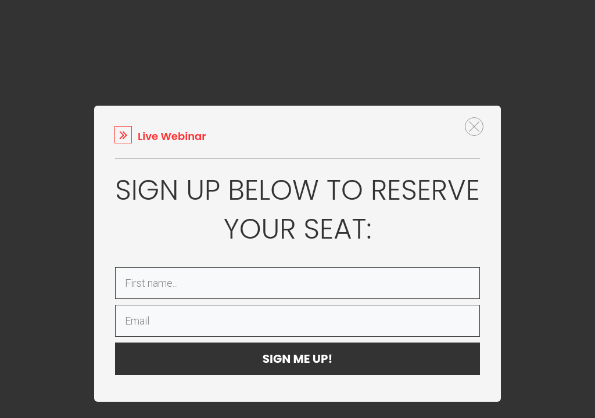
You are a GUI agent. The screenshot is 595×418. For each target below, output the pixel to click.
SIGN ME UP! (298, 359)
